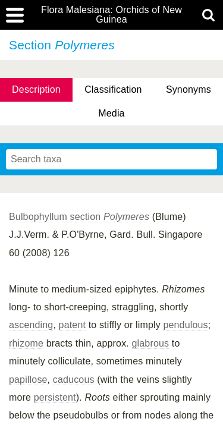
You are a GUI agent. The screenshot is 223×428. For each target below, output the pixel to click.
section (85, 217)
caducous (74, 379)
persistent (55, 397)
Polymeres (126, 217)
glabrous (150, 343)
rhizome (26, 343)
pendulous (185, 325)
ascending (31, 325)
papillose (28, 379)
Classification (113, 89)
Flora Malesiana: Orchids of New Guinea (111, 14)
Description (36, 89)
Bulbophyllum (38, 217)
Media (111, 113)
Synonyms (188, 89)
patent (72, 325)
